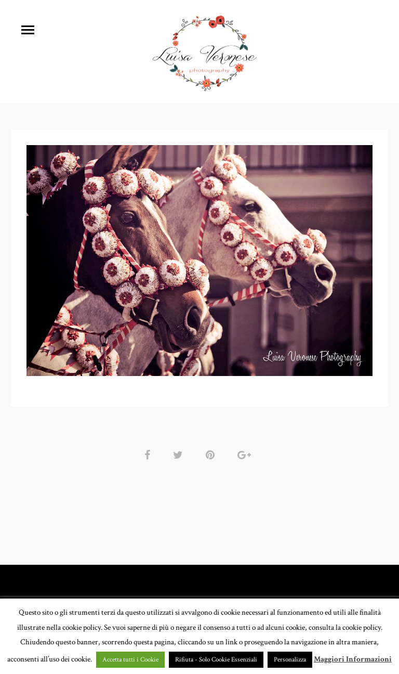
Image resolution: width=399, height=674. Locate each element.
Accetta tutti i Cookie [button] (130, 659)
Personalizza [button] (290, 659)
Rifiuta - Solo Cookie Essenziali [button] (216, 659)
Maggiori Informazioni (353, 659)
